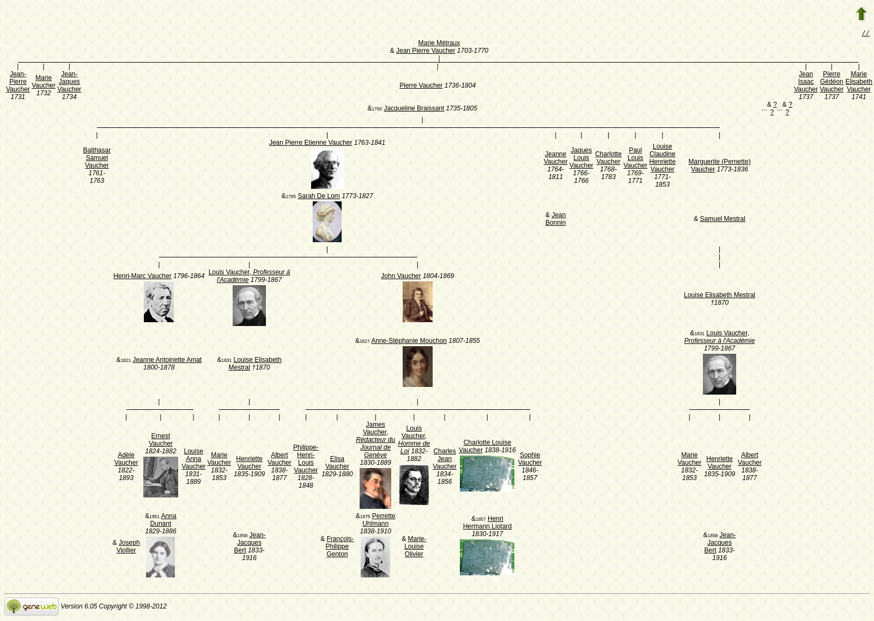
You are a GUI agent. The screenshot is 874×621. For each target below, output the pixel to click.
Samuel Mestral (722, 220)
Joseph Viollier (128, 547)
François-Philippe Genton (339, 547)
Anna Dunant (163, 520)
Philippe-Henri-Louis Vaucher (306, 460)
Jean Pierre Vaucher (426, 52)
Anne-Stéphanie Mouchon (409, 342)
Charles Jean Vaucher (445, 459)
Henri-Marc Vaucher (142, 277)
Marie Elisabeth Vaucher (859, 82)
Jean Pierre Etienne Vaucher (311, 143)
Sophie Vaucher (530, 460)
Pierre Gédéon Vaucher (831, 82)
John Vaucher (401, 277)
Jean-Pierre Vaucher (18, 82)
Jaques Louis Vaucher (581, 158)
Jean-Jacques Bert (250, 543)
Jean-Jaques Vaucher (69, 82)
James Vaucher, (375, 441)
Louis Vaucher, (719, 338)
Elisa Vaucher (337, 463)
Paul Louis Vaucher (635, 158)
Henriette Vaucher (249, 463)
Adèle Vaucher (126, 460)
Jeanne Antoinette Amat (167, 361)
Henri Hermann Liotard (487, 523)
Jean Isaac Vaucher (806, 82)
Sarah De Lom (318, 197)
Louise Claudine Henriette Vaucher (662, 159)
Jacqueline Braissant (414, 109)
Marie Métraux (439, 44)
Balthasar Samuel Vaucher (97, 158)
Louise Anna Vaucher (193, 459)
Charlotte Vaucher (608, 159)
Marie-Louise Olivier (415, 547)
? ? (773, 109)
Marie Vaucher (44, 82)
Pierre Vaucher (420, 86)
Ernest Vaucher (161, 440)
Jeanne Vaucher (556, 159)
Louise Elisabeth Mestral (719, 296)
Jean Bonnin (555, 220)
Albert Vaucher (280, 460)
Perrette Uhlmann (378, 520)
